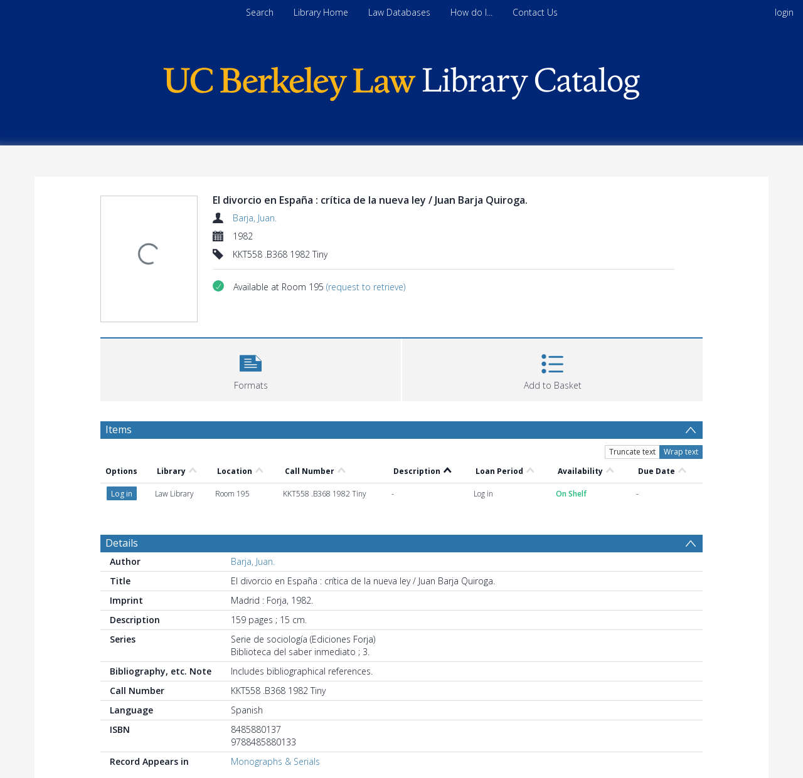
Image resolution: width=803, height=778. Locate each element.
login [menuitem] (784, 12)
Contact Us (535, 12)
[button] (250, 368)
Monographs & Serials (275, 761)
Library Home (321, 12)
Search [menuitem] (260, 12)
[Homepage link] (401, 80)
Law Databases (399, 12)
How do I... (471, 12)
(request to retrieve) (365, 287)
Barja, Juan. (255, 218)
